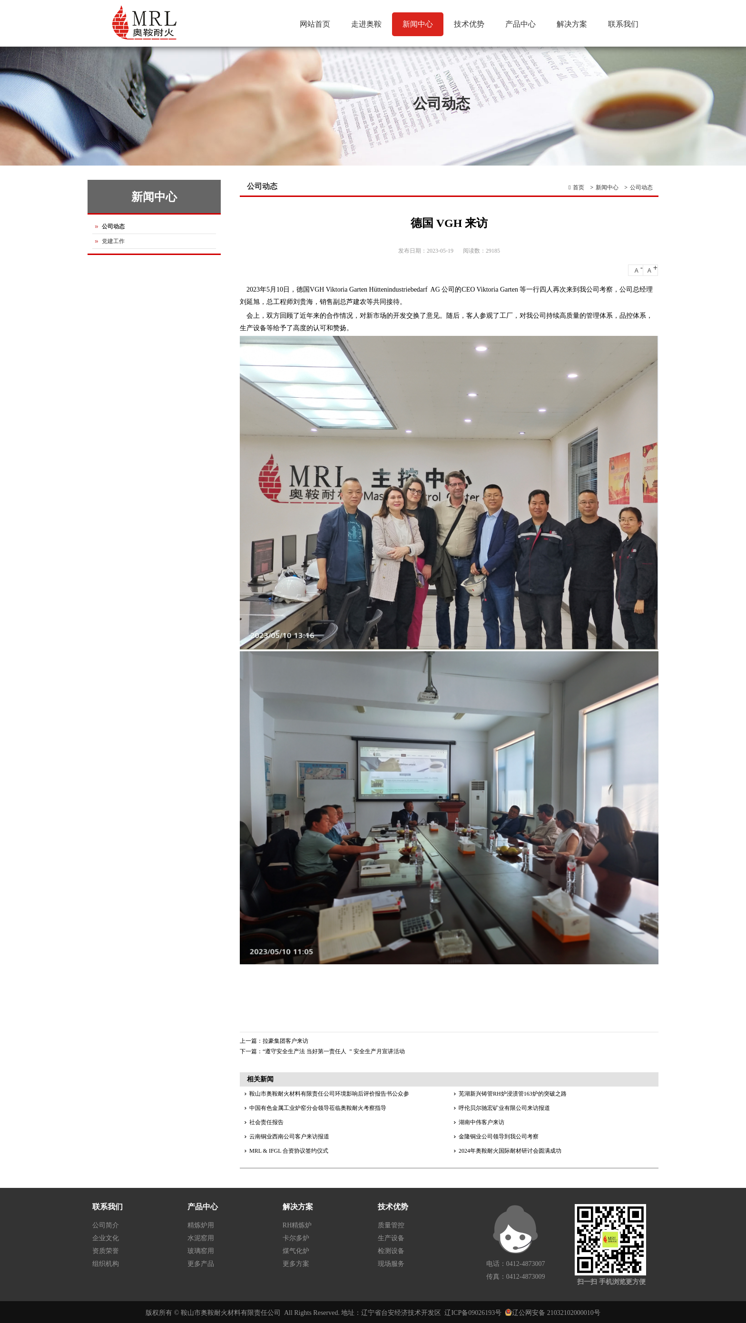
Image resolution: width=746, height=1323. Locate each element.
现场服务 (391, 1263)
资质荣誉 (105, 1250)
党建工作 (113, 241)
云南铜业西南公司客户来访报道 (289, 1136)
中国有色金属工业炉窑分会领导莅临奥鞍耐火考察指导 (317, 1108)
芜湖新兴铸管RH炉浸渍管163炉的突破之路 (513, 1093)
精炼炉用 (200, 1225)
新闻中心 (416, 28)
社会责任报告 (266, 1122)
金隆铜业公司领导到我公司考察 (499, 1136)
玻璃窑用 (200, 1250)
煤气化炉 (296, 1250)
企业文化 (105, 1238)
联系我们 (623, 24)
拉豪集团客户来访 (285, 1041)
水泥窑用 (200, 1238)
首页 (578, 187)
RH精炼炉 (297, 1225)
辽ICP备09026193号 (472, 1312)
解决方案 (572, 24)
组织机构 (105, 1263)
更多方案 (296, 1263)
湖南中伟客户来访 (481, 1122)
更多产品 (200, 1263)
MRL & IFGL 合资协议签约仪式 (288, 1150)
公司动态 (641, 187)
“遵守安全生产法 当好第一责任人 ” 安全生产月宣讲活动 (334, 1051)
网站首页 (315, 24)
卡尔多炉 (296, 1238)
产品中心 (520, 24)
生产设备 (391, 1238)
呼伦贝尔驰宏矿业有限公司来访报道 (504, 1108)
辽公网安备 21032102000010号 (556, 1312)
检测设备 (391, 1250)
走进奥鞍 (365, 28)
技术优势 (467, 28)
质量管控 (391, 1225)
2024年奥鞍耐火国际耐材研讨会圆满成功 (510, 1150)
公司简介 (105, 1225)
